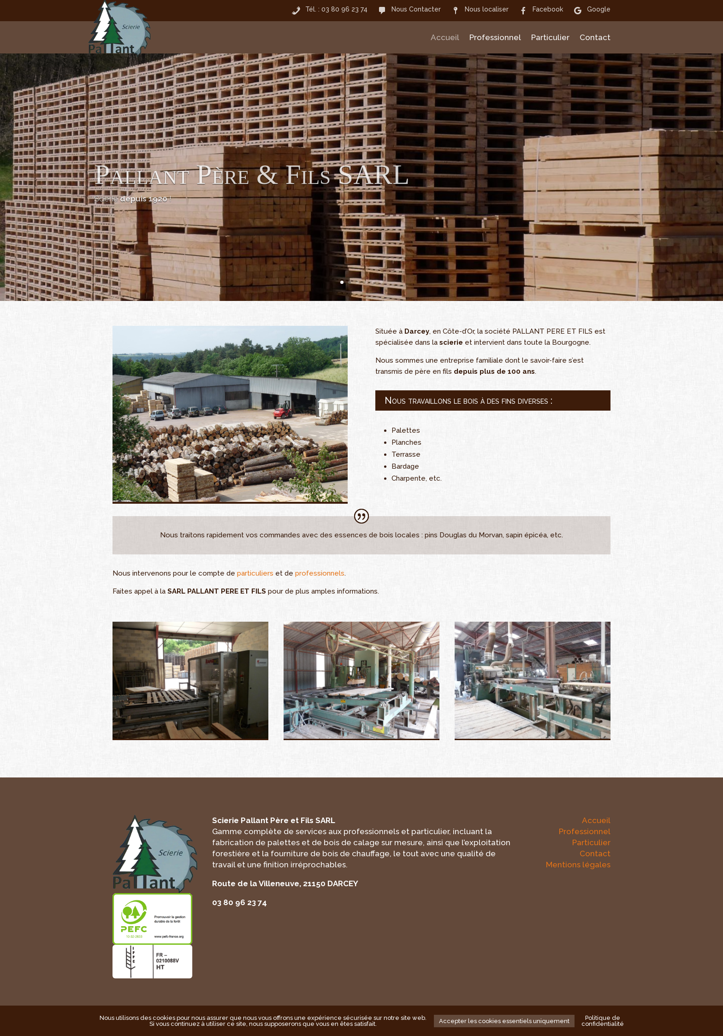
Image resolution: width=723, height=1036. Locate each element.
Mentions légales (578, 864)
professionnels (319, 573)
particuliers (255, 573)
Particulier (550, 38)
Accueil (445, 38)
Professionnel (495, 38)
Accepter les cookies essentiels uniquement (504, 1021)
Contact (595, 38)
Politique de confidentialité (602, 1020)
